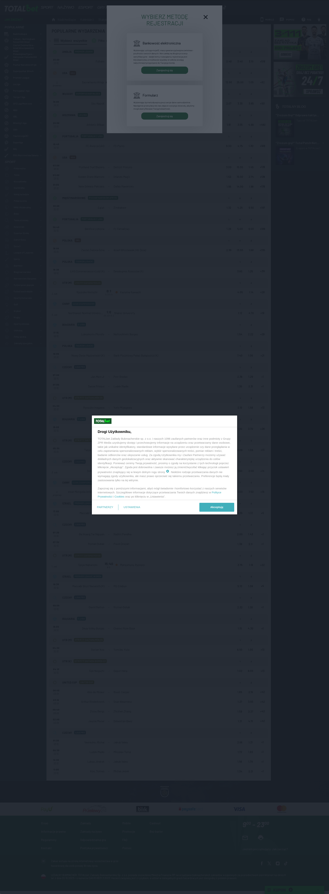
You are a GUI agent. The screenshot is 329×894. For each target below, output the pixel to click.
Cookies (119, 496)
